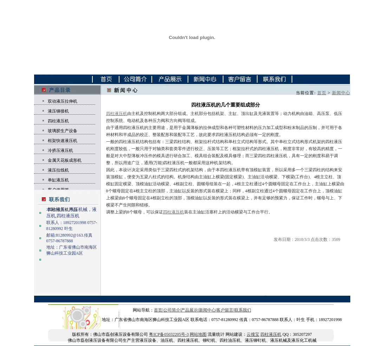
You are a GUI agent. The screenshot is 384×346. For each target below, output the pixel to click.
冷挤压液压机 (60, 150)
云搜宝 (253, 334)
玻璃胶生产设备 (62, 130)
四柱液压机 (58, 120)
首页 (321, 92)
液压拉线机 (58, 170)
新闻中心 (341, 92)
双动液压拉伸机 (62, 101)
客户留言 (224, 310)
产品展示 (189, 310)
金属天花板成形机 (65, 160)
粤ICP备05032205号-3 (169, 334)
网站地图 (198, 334)
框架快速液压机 (62, 140)
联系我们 (242, 310)
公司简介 (171, 310)
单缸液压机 (58, 180)
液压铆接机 (58, 111)
